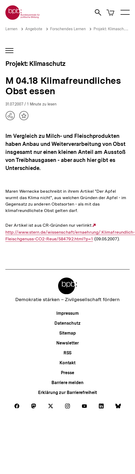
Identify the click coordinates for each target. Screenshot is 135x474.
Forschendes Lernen (68, 29)
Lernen (11, 29)
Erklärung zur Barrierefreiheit (67, 392)
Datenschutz (67, 323)
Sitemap (67, 333)
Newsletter (67, 343)
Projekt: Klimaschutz (111, 29)
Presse (67, 372)
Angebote (33, 29)
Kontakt (67, 362)
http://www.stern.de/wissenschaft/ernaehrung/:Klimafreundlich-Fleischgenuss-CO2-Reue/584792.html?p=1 (70, 232)
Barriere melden (67, 382)
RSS (67, 352)
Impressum (67, 313)
